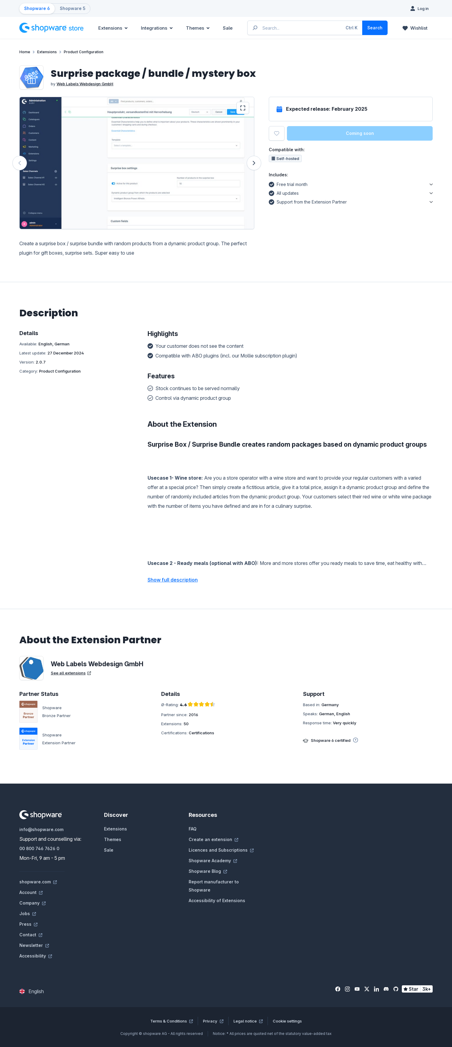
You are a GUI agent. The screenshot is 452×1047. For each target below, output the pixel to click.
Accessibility (35, 956)
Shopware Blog (208, 871)
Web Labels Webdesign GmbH (85, 83)
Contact (30, 935)
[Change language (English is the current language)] (31, 991)
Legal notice (248, 1021)
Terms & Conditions (171, 1021)
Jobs (27, 913)
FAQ (193, 828)
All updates (284, 192)
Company (32, 903)
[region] (136, 163)
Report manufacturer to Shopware (214, 885)
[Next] (254, 163)
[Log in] (419, 8)
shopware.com (38, 882)
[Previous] (19, 163)
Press (28, 924)
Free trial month (288, 183)
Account (31, 892)
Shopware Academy (213, 860)
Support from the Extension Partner (308, 201)
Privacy (213, 1021)
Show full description (173, 580)
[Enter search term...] (305, 28)
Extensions (115, 828)
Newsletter (34, 945)
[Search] (375, 28)
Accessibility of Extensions (217, 900)
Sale (108, 850)
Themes (112, 839)
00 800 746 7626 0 (39, 848)
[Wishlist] (415, 28)
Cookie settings (287, 1021)
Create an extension (213, 839)
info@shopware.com (41, 829)
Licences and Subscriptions (221, 850)
